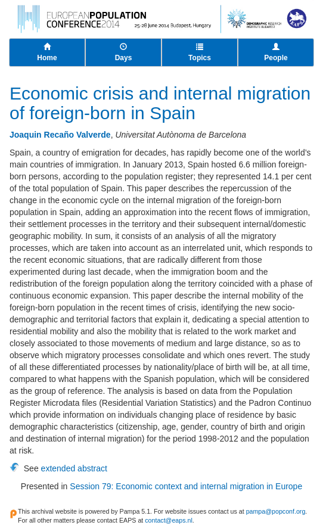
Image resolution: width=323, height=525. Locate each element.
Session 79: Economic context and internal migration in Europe (186, 486)
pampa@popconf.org (276, 511)
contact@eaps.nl (168, 520)
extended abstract (74, 468)
